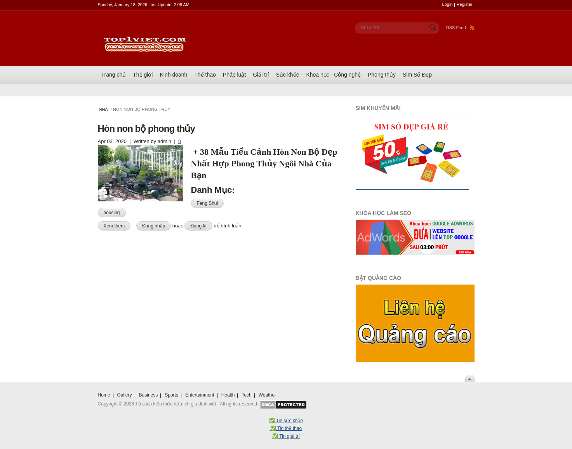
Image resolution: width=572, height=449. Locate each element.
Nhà (103, 109)
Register (465, 4)
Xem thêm (117, 225)
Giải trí (261, 75)
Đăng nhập (153, 226)
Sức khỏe (287, 75)
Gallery (124, 395)
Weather (267, 395)
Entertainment (199, 395)
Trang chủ (113, 75)
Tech (246, 395)
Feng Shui (207, 203)
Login (447, 4)
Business (148, 395)
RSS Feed (460, 27)
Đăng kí (198, 226)
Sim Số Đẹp (417, 75)
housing (112, 212)
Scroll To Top (470, 378)
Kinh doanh (173, 75)
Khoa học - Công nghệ (333, 75)
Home (104, 395)
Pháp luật (234, 75)
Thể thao (205, 75)
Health (228, 395)
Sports (171, 395)
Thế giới (143, 75)
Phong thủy (382, 75)
